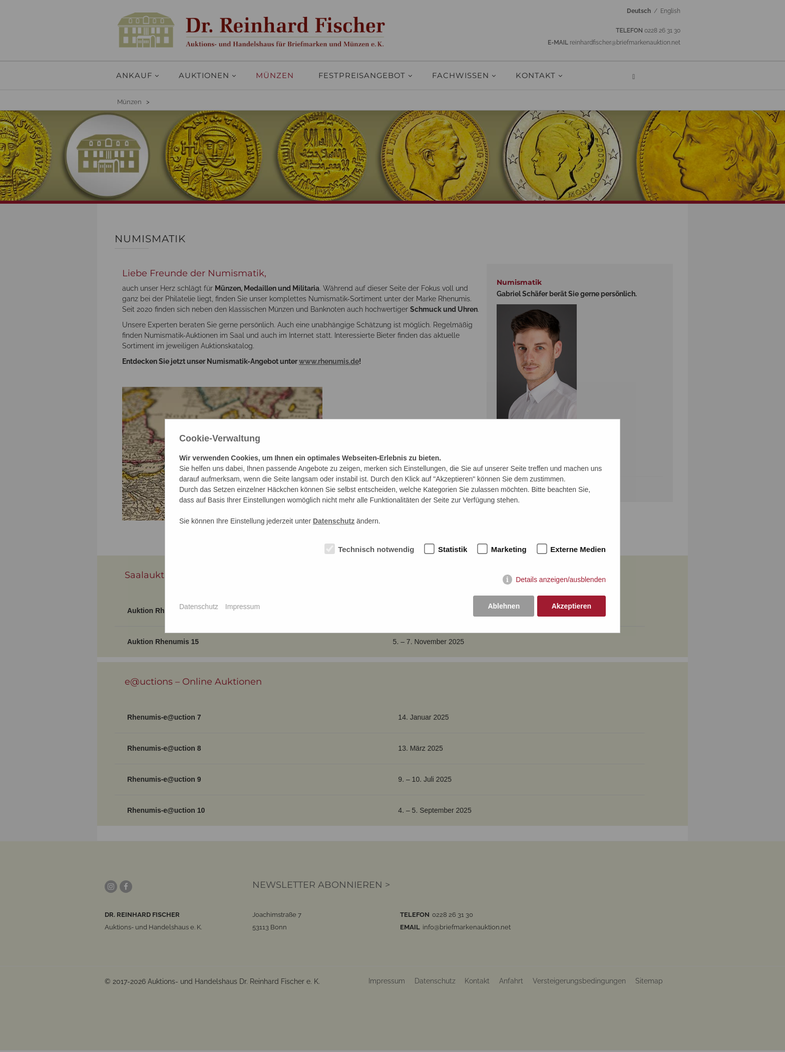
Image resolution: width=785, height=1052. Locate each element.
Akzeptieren (571, 607)
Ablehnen (503, 607)
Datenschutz (198, 607)
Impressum (242, 607)
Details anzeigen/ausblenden (561, 581)
